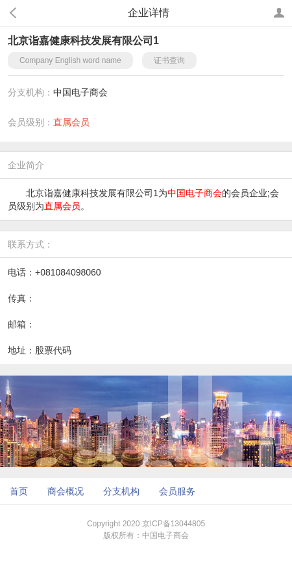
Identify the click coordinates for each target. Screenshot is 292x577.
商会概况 (65, 491)
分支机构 (121, 491)
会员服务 (177, 491)
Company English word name (70, 60)
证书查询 (169, 60)
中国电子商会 (80, 92)
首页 (19, 491)
